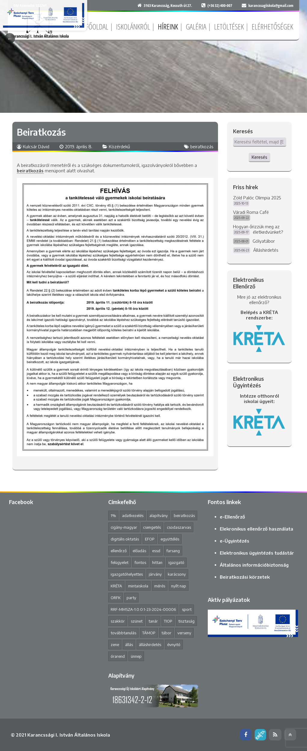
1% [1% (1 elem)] (113, 515)
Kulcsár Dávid (36, 146)
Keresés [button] (259, 157)
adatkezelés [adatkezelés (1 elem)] (132, 515)
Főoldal (97, 26)
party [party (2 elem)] (131, 597)
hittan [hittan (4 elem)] (157, 562)
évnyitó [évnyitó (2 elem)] (173, 644)
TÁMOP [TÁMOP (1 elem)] (148, 632)
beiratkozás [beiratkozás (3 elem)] (184, 515)
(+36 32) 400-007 (219, 5)
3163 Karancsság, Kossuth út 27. (168, 5)
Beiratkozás (41, 132)
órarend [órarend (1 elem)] (118, 656)
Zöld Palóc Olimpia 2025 (257, 197)
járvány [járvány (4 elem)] (155, 574)
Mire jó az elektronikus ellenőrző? (259, 299)
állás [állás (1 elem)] (129, 644)
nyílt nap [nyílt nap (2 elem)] (178, 585)
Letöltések (229, 26)
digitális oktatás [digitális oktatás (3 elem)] (125, 539)
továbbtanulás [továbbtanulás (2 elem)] (123, 632)
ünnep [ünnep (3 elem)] (136, 656)
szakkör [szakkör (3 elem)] (118, 621)
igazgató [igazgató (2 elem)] (176, 562)
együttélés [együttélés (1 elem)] (170, 539)
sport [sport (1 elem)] (187, 609)
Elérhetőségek (272, 26)
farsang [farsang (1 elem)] (173, 550)
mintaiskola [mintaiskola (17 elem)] (138, 585)
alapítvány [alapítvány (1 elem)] (158, 515)
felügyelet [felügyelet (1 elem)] (119, 562)
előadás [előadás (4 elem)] (139, 550)
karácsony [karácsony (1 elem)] (177, 574)
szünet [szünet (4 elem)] (137, 621)
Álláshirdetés (265, 250)
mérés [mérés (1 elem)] (159, 585)
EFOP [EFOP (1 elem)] (150, 539)
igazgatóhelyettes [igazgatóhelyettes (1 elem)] (127, 574)
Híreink (168, 26)
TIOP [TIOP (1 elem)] (168, 621)
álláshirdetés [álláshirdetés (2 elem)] (150, 644)
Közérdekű (119, 146)
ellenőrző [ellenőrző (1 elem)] (119, 550)
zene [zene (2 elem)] (115, 644)
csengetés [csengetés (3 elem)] (152, 527)
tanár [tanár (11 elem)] (153, 621)
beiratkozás (201, 146)
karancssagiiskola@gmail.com (270, 5)
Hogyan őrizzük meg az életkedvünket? (258, 229)
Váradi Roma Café (251, 212)
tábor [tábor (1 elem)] (166, 632)
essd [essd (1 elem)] (156, 550)
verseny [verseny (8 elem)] (184, 632)
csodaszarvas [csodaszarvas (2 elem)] (179, 527)
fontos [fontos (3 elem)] (140, 562)
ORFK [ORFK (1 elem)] (116, 597)
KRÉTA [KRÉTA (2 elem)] (116, 585)
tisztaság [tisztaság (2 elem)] (186, 621)
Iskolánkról (133, 26)
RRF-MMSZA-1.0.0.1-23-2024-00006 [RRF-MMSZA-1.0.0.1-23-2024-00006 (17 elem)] (143, 609)
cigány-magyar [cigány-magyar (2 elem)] (124, 527)
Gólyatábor (264, 241)
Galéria (196, 26)
